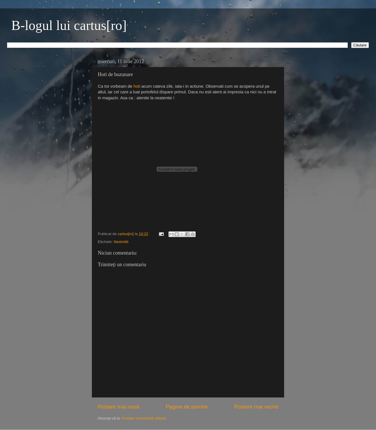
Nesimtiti (121, 242)
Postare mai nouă (118, 407)
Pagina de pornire (187, 407)
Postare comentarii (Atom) (144, 418)
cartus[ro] (126, 234)
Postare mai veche (256, 407)
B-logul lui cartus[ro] (69, 25)
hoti (136, 86)
